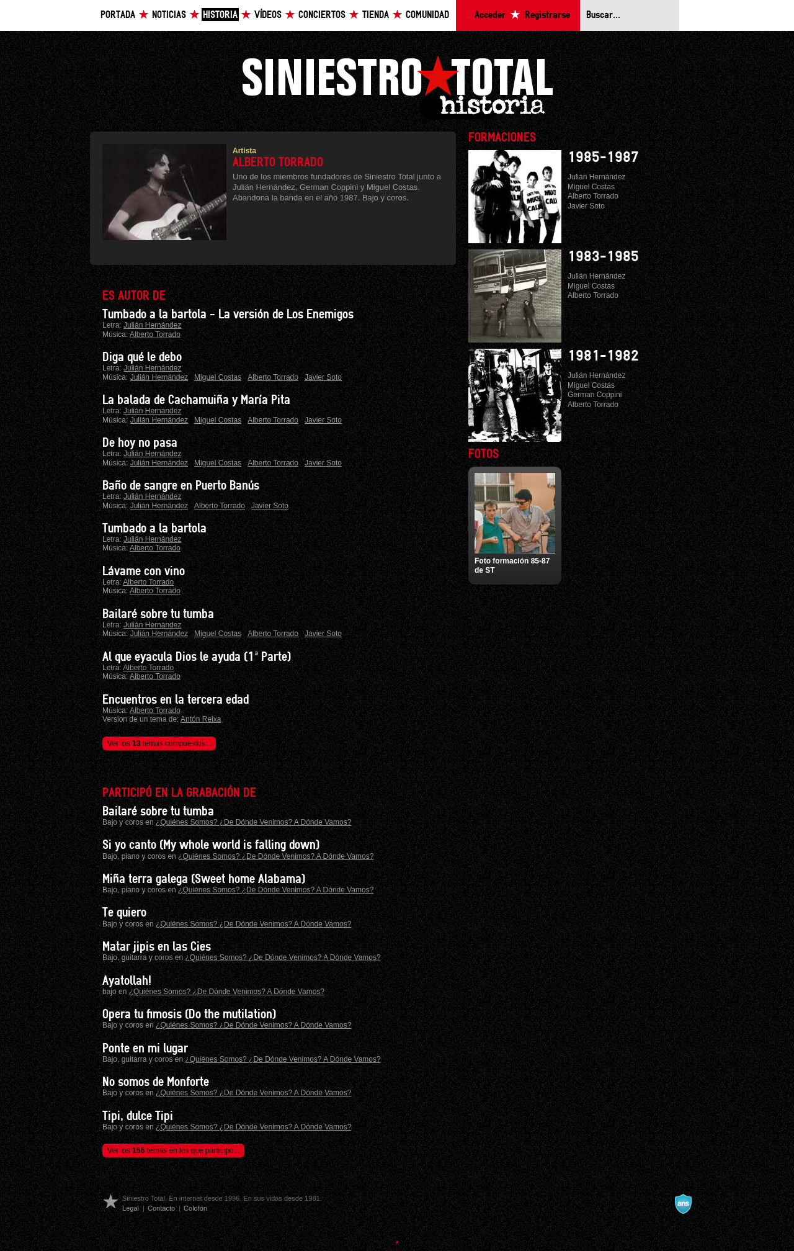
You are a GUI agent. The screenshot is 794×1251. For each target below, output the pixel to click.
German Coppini (595, 394)
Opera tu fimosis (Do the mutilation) (189, 1014)
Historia (220, 15)
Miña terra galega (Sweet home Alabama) (203, 879)
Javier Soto (323, 377)
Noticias (169, 15)
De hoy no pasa (139, 443)
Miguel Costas (217, 377)
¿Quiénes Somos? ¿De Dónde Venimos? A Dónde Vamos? (253, 822)
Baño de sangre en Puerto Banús (180, 485)
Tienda (375, 15)
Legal (130, 1208)
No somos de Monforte (155, 1082)
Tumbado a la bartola (154, 528)
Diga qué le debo (142, 357)
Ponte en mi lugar (145, 1048)
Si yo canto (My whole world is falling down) (210, 845)
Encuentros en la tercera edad (175, 700)
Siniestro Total (397, 86)
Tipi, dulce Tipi (137, 1116)
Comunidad (427, 15)
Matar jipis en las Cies (156, 947)
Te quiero (124, 912)
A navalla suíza (683, 1204)
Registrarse (547, 15)
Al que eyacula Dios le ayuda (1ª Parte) (196, 657)
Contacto (161, 1208)
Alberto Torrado (155, 334)
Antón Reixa (201, 719)
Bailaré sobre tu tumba (158, 614)
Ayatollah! (126, 981)
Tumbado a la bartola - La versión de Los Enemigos (228, 314)
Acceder (490, 15)
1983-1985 (603, 257)
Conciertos (322, 15)
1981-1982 (603, 356)
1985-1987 (603, 157)
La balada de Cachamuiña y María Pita (196, 400)
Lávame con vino (143, 571)
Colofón (195, 1208)
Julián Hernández (152, 325)
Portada (117, 15)
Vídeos (268, 15)
